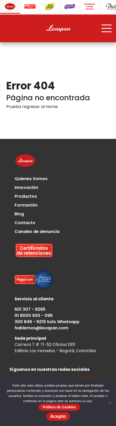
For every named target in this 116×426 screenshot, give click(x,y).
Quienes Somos (31, 179)
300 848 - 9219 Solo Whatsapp (47, 322)
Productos (26, 196)
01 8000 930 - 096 (34, 315)
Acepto (58, 416)
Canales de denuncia (37, 232)
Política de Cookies (59, 407)
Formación (26, 205)
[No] (109, 402)
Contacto (25, 223)
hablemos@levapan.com (41, 328)
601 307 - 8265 (30, 309)
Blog (19, 214)
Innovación (26, 187)
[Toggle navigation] (106, 28)
